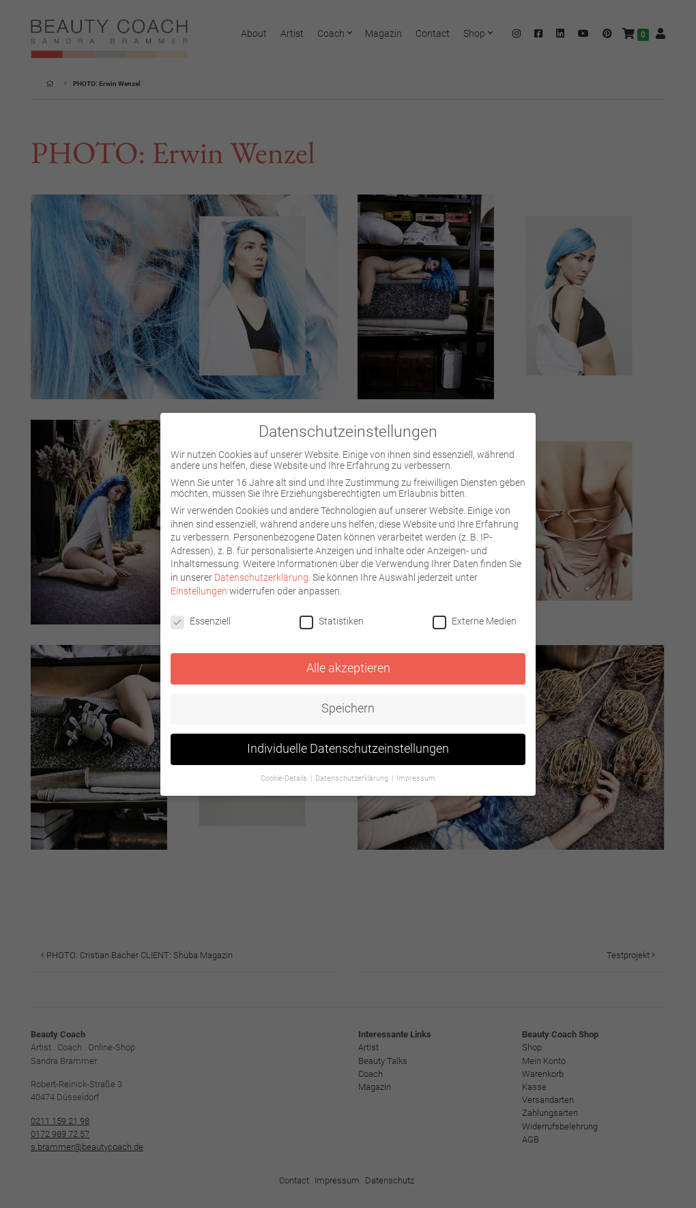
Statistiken (332, 621)
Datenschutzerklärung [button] (352, 778)
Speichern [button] (348, 708)
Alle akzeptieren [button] (348, 668)
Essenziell (201, 621)
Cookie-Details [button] (285, 778)
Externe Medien (475, 621)
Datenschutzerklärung (261, 577)
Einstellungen (199, 591)
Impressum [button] (415, 778)
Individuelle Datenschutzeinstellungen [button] (348, 749)
